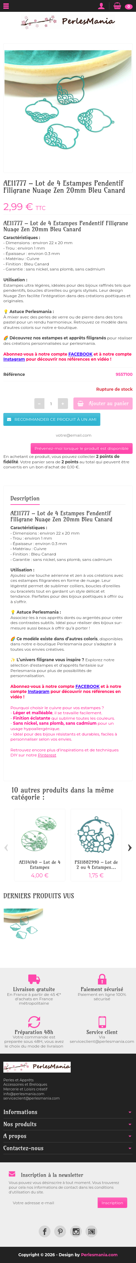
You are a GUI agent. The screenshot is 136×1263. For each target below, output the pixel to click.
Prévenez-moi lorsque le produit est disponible (82, 448)
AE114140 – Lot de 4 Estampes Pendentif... (40, 867)
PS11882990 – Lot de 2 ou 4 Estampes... (96, 864)
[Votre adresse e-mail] (53, 1202)
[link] (44, 1231)
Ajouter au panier (103, 403)
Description (25, 498)
